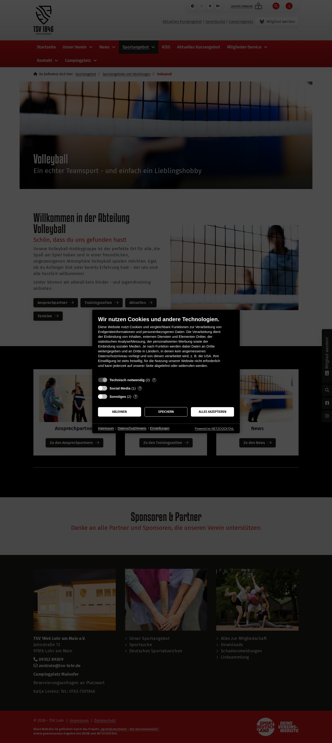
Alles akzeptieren (212, 412)
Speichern (166, 412)
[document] (166, 345)
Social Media (120, 388)
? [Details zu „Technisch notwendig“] (154, 380)
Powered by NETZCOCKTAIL (214, 428)
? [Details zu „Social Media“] (140, 388)
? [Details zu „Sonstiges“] (135, 396)
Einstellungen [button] (159, 428)
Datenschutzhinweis (132, 428)
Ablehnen (119, 412)
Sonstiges (118, 396)
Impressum (106, 428)
